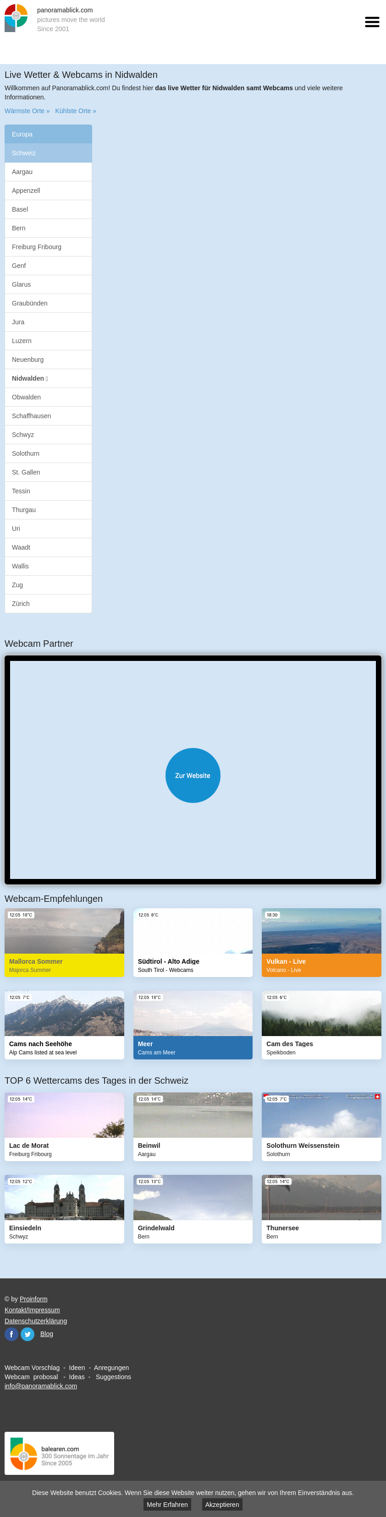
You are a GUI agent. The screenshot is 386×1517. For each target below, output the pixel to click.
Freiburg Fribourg (36, 247)
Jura (18, 322)
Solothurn (25, 453)
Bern (19, 228)
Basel (20, 209)
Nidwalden (30, 378)
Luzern (22, 340)
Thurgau (24, 509)
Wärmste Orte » (27, 111)
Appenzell (26, 190)
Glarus (21, 284)
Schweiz (24, 153)
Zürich (21, 603)
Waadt (21, 547)
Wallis (20, 566)
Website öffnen (193, 775)
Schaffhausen (31, 416)
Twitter (27, 1334)
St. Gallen (26, 472)
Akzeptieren (222, 1504)
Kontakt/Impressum (32, 1310)
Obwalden (26, 397)
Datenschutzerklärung (36, 1321)
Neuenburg (28, 359)
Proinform (34, 1299)
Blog (46, 1333)
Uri (16, 528)
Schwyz (23, 434)
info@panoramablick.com (41, 1386)
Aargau (22, 171)
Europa (22, 134)
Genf (19, 265)
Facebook (11, 1334)
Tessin (21, 491)
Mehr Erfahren (167, 1504)
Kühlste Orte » (75, 111)
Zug (17, 585)
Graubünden (30, 303)
